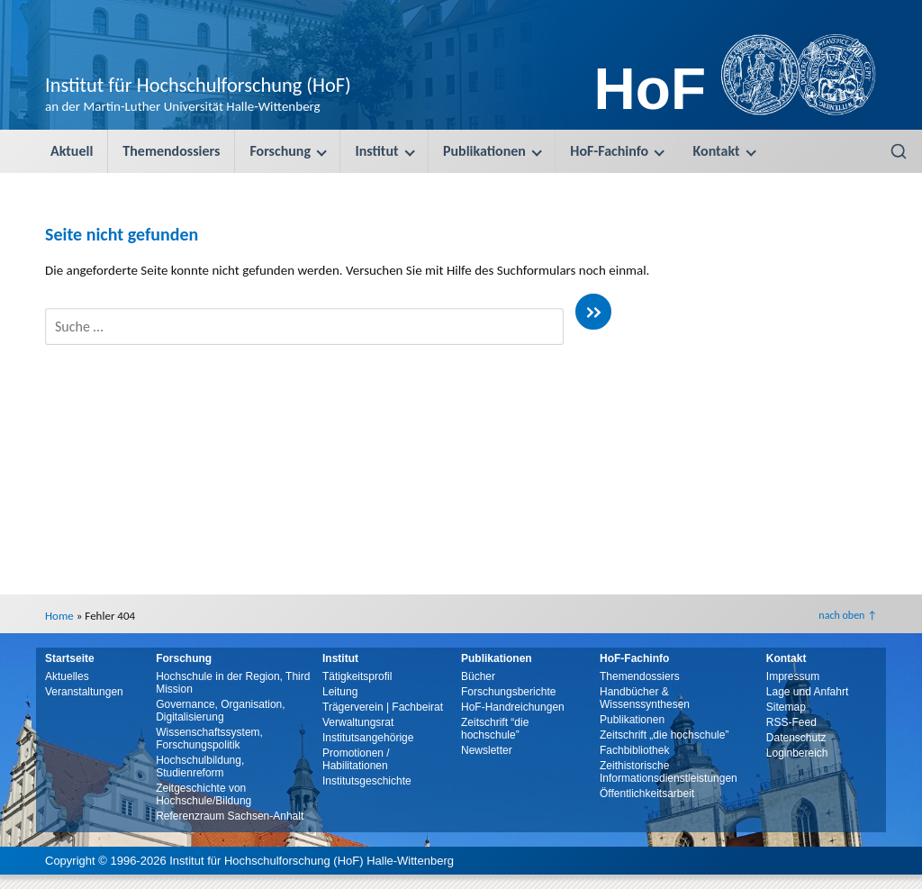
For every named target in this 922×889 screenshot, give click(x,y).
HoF (650, 89)
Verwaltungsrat (357, 722)
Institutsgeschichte (366, 781)
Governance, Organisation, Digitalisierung (220, 710)
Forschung (280, 150)
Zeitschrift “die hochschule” (495, 728)
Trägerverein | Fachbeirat (382, 707)
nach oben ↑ (847, 615)
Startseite (70, 658)
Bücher (478, 676)
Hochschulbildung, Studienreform (200, 766)
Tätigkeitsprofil (357, 676)
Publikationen (484, 150)
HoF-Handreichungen (513, 707)
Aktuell (71, 150)
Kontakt (716, 150)
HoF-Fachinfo (609, 150)
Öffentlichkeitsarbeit (647, 793)
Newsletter (486, 750)
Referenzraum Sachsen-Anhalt (229, 816)
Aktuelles (67, 676)
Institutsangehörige (367, 737)
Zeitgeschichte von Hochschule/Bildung (203, 794)
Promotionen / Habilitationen (356, 759)
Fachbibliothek (634, 750)
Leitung (339, 691)
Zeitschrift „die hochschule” (664, 735)
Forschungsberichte (508, 691)
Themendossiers (171, 150)
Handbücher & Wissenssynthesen (645, 698)
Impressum (792, 676)
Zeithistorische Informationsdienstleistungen (668, 772)
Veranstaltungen (84, 691)
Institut (376, 150)
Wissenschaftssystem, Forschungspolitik (209, 738)
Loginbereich (797, 753)
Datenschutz (796, 737)
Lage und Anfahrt (807, 691)
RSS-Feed (791, 722)
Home (59, 615)
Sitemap (786, 707)
